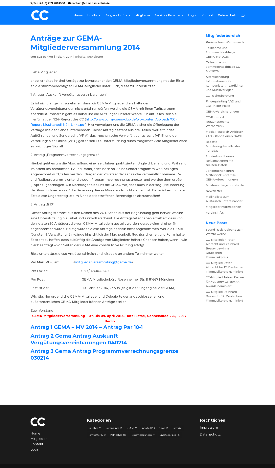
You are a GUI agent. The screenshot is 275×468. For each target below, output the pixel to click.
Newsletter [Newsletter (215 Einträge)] (97, 434)
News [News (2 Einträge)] (164, 427)
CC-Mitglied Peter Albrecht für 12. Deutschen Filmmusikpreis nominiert (225, 267)
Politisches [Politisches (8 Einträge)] (118, 434)
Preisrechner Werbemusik (225, 42)
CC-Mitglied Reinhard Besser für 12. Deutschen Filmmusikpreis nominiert (224, 296)
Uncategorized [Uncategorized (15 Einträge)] (169, 434)
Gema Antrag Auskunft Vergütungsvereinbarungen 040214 (79, 339)
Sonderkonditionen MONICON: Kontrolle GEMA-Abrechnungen (222, 175)
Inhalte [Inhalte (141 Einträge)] (148, 427)
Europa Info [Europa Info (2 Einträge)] (114, 427)
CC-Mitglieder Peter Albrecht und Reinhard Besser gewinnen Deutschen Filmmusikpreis (222, 248)
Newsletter (95, 56)
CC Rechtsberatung (220, 95)
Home (78, 15)
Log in (192, 15)
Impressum (209, 427)
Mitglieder (142, 15)
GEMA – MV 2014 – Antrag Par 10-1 (98, 327)
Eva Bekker (45, 56)
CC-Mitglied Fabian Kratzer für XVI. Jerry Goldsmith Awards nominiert (225, 282)
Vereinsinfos (215, 212)
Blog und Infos (116, 15)
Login (35, 449)
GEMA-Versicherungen (222, 111)
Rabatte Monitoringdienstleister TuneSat (223, 146)
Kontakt (208, 15)
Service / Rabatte (167, 15)
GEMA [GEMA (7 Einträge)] (132, 427)
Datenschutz (227, 15)
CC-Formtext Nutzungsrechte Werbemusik (217, 122)
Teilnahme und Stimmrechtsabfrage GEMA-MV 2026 (220, 52)
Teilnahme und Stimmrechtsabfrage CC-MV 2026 (223, 67)
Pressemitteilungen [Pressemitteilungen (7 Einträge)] (142, 434)
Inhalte (92, 15)
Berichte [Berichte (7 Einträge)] (95, 427)
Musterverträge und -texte (225, 185)
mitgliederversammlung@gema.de (103, 262)
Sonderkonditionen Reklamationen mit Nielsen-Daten (220, 161)
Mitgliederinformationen (223, 207)
